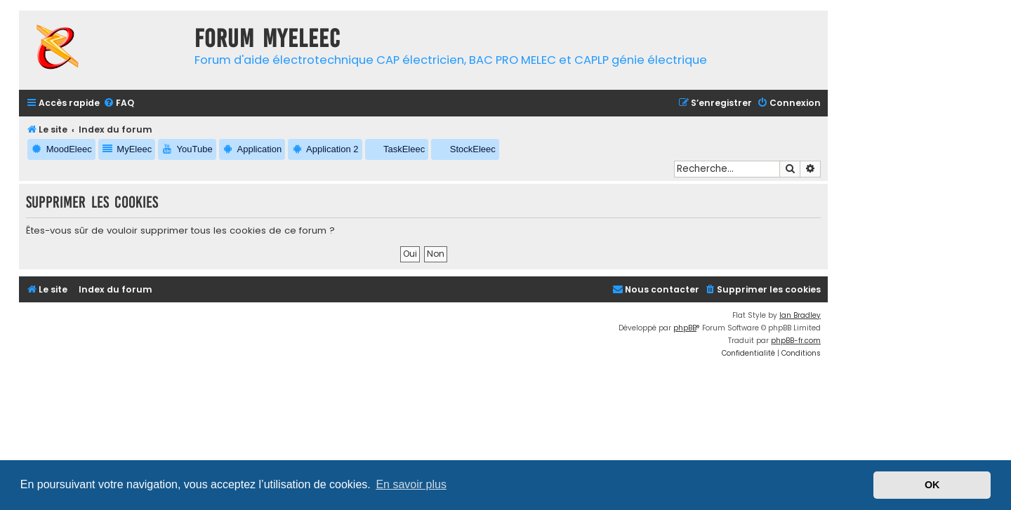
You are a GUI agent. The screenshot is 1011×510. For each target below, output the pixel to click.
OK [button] (932, 484)
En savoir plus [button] (411, 484)
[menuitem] (118, 103)
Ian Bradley (800, 315)
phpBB (684, 328)
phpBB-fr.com (796, 340)
